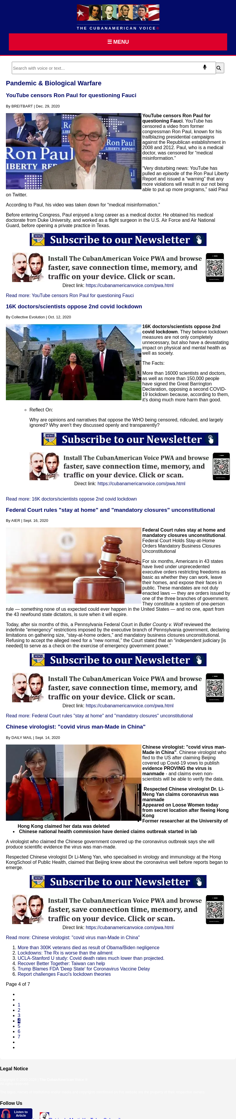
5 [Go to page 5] (19, 1026)
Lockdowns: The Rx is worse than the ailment (65, 952)
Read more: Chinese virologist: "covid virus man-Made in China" (73, 937)
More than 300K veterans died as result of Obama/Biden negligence (88, 947)
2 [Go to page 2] (19, 1010)
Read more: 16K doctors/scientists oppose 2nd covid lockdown (71, 498)
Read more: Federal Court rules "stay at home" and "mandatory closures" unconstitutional (99, 715)
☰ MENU (118, 42)
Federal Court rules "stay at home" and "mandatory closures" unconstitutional (110, 510)
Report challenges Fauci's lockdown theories (64, 974)
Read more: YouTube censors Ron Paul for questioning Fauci (70, 295)
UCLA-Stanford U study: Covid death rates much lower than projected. (91, 958)
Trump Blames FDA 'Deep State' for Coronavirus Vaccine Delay (84, 968)
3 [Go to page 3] (19, 1015)
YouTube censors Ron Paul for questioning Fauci (71, 95)
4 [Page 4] (19, 1020)
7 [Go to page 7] (19, 1036)
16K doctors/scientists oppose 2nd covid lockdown (74, 306)
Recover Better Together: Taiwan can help (61, 963)
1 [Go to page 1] (19, 1004)
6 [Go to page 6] (19, 1031)
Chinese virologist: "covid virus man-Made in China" (76, 727)
